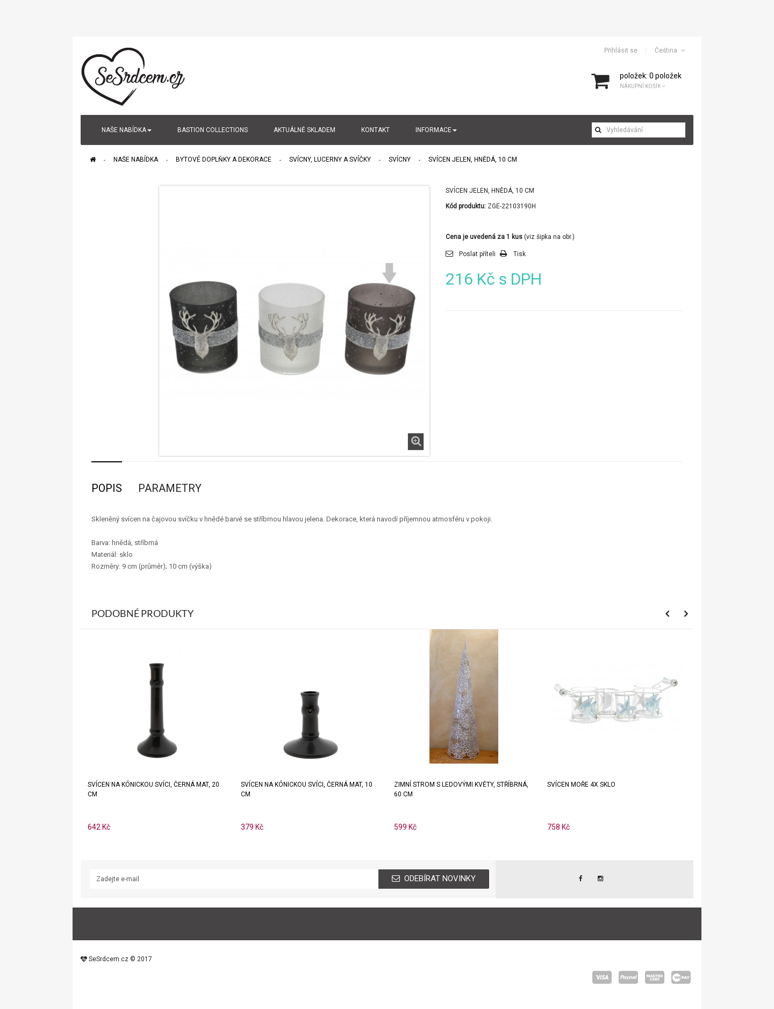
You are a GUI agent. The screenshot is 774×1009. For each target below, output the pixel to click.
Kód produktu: (466, 206)
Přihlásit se (620, 50)
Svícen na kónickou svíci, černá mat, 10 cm (306, 789)
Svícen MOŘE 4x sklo (581, 784)
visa (602, 977)
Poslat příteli (477, 254)
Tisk (519, 254)
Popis (106, 488)
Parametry (170, 488)
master (654, 977)
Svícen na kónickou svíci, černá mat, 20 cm (153, 789)
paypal (628, 977)
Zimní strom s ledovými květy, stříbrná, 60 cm (461, 789)
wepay (681, 977)
